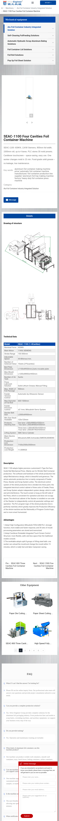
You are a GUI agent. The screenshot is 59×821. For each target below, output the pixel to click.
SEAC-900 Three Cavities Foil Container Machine (15, 687)
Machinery (10, 8)
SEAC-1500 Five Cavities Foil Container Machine (43, 687)
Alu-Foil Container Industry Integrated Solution (34, 8)
